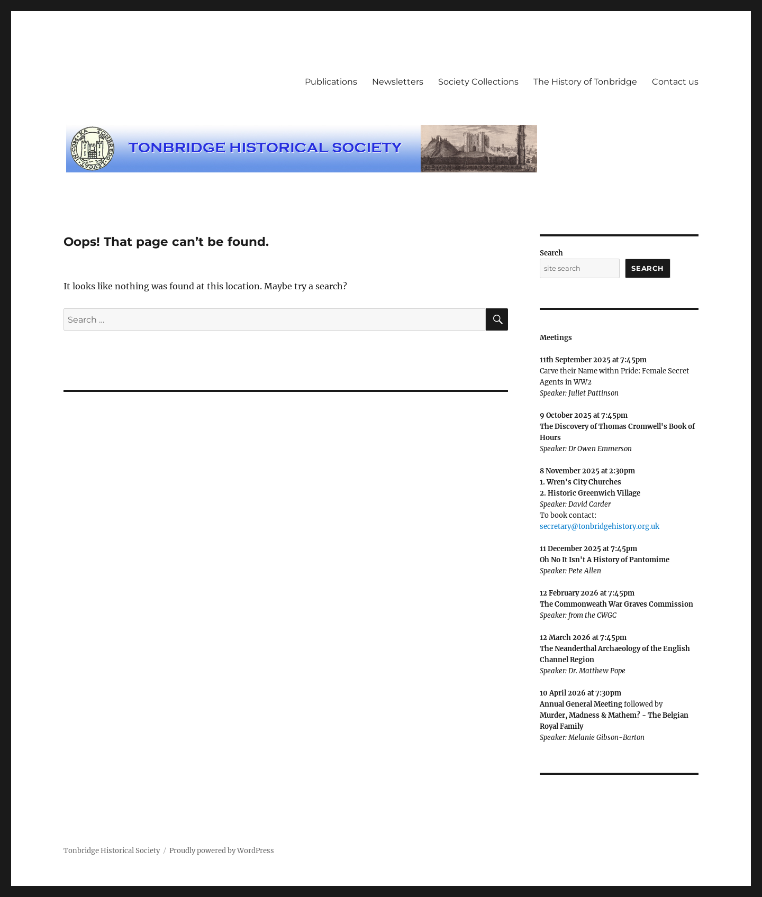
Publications (331, 82)
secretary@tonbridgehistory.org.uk (599, 526)
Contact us (675, 82)
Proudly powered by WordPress (221, 850)
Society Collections (478, 82)
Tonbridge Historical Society (112, 850)
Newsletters (397, 82)
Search (551, 253)
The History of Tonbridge (585, 82)
